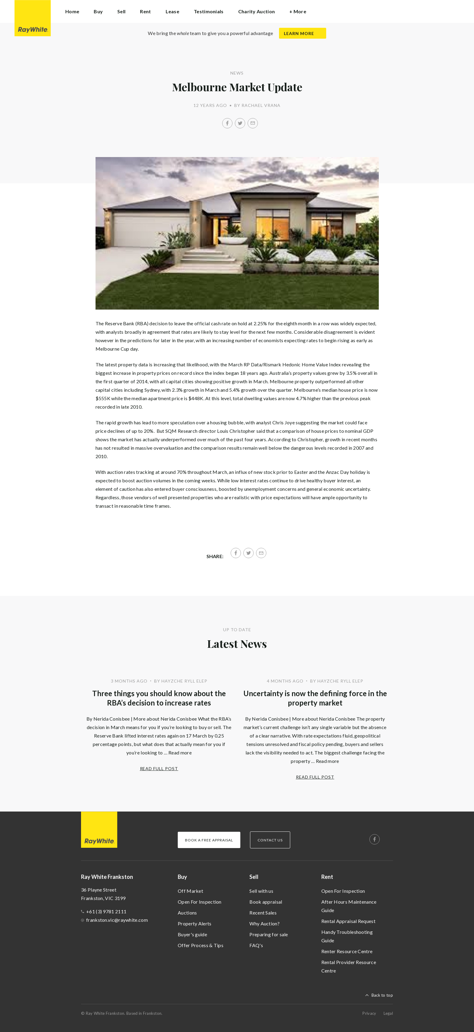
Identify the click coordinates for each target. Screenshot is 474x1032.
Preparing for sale (268, 934)
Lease (173, 11)
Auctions (187, 912)
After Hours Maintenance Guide (349, 906)
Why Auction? (264, 923)
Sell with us (261, 891)
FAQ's (256, 945)
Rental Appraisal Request (348, 921)
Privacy (369, 1013)
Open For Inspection (200, 902)
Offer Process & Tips (200, 945)
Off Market (190, 891)
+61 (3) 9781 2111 (106, 911)
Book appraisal (265, 902)
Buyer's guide (192, 934)
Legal (388, 1013)
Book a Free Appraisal (209, 840)
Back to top (382, 995)
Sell (253, 876)
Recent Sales (263, 912)
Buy (182, 876)
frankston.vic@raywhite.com (117, 920)
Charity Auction (256, 11)
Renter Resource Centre (347, 951)
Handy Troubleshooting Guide (347, 936)
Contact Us (270, 840)
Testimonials (209, 11)
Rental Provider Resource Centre (348, 966)
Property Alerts (195, 923)
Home (72, 11)
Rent (327, 876)
